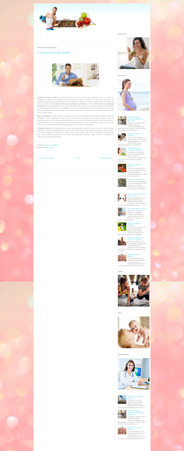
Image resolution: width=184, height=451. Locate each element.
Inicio (77, 158)
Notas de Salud (48, 147)
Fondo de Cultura (77, 166)
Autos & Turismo (84, 168)
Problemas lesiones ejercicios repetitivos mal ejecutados (135, 119)
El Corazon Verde (71, 170)
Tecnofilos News (104, 166)
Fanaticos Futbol (93, 168)
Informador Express (59, 166)
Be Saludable (50, 166)
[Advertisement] (72, 37)
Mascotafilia (101, 168)
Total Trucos (61, 168)
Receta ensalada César (135, 179)
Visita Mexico (63, 170)
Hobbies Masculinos (94, 166)
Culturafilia (79, 170)
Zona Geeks (86, 166)
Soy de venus (44, 168)
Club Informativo (68, 166)
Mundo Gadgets (75, 168)
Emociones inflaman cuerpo (136, 208)
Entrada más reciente (46, 158)
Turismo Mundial (48, 170)
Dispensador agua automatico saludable (134, 149)
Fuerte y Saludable (53, 168)
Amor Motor (85, 170)
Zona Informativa (41, 166)
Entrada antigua (106, 158)
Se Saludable (55, 170)
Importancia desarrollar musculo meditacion (135, 239)
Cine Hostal (68, 168)
